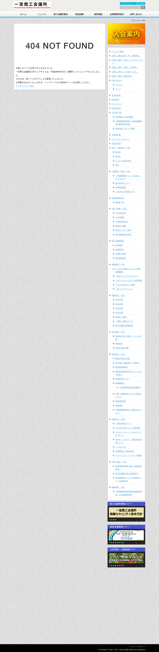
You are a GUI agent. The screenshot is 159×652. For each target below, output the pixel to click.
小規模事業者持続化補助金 (130, 387)
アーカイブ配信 (118, 51)
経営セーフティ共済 (123, 230)
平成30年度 (116, 95)
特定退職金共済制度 (123, 235)
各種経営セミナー (122, 379)
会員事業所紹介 (117, 14)
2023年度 (119, 304)
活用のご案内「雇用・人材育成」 (125, 67)
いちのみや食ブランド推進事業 (127, 428)
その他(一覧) (117, 112)
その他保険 (119, 217)
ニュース (42, 14)
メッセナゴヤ (120, 447)
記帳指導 (118, 406)
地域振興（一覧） (119, 264)
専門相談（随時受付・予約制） (127, 363)
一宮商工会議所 (135, 20)
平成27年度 (116, 143)
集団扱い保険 (120, 226)
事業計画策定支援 (122, 358)
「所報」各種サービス (124, 321)
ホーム (23, 14)
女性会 (118, 156)
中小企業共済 (120, 213)
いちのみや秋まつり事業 (125, 285)
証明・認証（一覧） (120, 462)
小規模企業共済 (121, 222)
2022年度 (119, 308)
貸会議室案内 (120, 258)
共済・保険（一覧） (120, 209)
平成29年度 (116, 108)
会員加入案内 (120, 254)
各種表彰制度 (120, 187)
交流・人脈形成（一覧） (121, 148)
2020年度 (119, 300)
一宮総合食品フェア (123, 423)
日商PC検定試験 (122, 348)
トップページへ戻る (25, 86)
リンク (118, 89)
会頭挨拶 (118, 245)
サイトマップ (127, 4)
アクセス (118, 85)
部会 (117, 165)
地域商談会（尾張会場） (125, 451)
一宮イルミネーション (124, 289)
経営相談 (98, 14)
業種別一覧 (119, 202)
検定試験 (79, 14)
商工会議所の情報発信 (124, 326)
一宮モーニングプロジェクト (126, 276)
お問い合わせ (136, 14)
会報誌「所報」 (121, 317)
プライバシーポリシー (120, 139)
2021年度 (119, 313)
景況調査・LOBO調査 (124, 117)
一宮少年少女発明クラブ (125, 192)
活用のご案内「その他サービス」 (125, 72)
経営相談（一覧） (119, 354)
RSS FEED (140, 4)
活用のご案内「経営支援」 (122, 76)
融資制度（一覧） (119, 487)
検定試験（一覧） (119, 332)
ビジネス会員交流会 (123, 161)
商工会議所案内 (61, 14)
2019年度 (115, 100)
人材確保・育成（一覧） (121, 171)
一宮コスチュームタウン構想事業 (128, 280)
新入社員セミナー (122, 183)
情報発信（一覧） (119, 295)
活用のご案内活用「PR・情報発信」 (126, 56)
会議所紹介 (119, 249)
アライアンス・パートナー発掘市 (128, 455)
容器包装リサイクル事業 (125, 129)
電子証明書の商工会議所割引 (126, 474)
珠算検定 (118, 344)
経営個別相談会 (121, 367)
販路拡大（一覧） (119, 419)
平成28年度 (116, 135)
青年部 (118, 152)
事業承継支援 (120, 401)
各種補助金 (119, 383)
